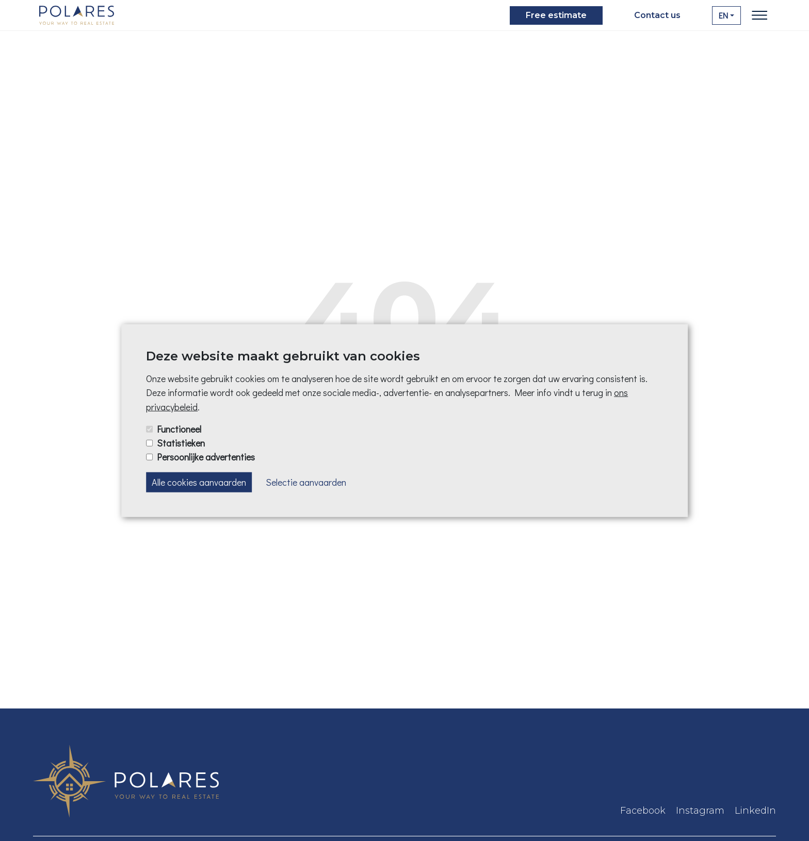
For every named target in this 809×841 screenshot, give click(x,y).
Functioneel (179, 428)
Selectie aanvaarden (306, 482)
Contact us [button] (657, 15)
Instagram (700, 810)
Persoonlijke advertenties (206, 457)
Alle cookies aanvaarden (199, 482)
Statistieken (181, 442)
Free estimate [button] (556, 15)
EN (723, 15)
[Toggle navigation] (759, 15)
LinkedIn (755, 810)
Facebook (643, 810)
